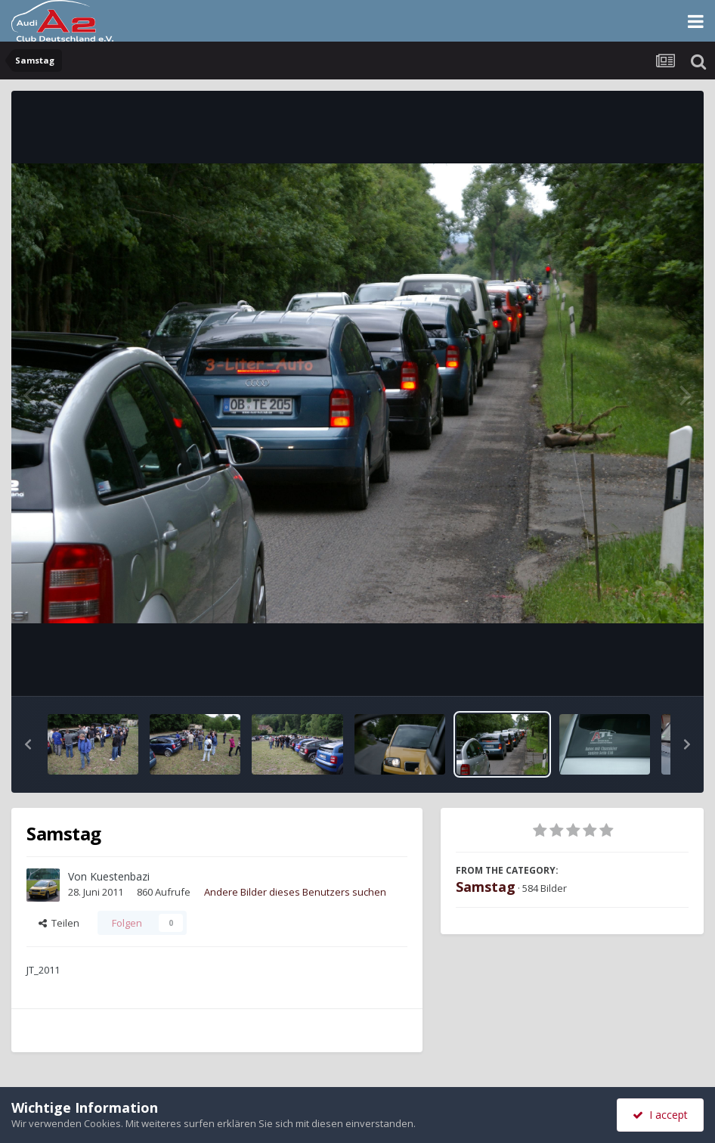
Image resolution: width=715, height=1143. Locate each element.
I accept (660, 1114)
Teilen (59, 923)
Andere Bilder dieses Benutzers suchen (295, 892)
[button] (28, 744)
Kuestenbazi (120, 876)
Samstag (485, 886)
